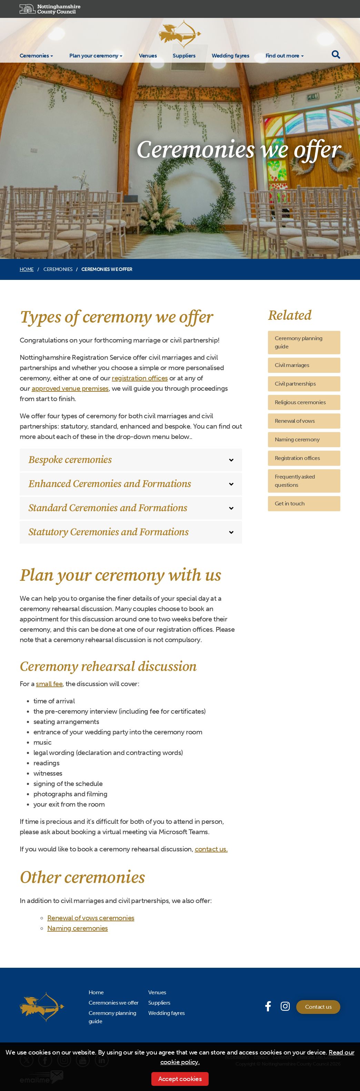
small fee (49, 684)
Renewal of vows (294, 421)
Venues (148, 55)
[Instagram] (285, 1006)
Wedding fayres (230, 55)
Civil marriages (292, 365)
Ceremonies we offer (114, 1002)
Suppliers (184, 55)
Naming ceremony (297, 439)
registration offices (140, 378)
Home (27, 269)
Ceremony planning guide (298, 342)
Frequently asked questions (295, 480)
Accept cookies (180, 1079)
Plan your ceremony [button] (93, 55)
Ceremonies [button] (34, 55)
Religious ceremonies (300, 402)
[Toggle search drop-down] (335, 55)
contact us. (211, 849)
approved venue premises (70, 388)
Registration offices (297, 458)
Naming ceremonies (77, 928)
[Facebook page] (269, 1006)
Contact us (318, 1007)
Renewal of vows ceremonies (90, 918)
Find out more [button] (282, 55)
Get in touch (290, 503)
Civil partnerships (295, 383)
